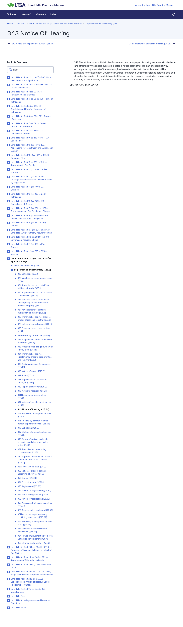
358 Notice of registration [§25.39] (34, 499)
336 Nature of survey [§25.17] (31, 371)
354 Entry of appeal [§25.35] (31, 482)
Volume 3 (41, 14)
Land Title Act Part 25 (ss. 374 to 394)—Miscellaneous (29, 590)
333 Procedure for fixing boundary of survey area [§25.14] (35, 348)
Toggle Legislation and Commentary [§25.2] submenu (12, 270)
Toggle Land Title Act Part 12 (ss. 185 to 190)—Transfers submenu (8, 169)
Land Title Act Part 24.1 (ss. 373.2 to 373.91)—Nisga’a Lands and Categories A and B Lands (32, 573)
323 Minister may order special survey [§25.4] (35, 279)
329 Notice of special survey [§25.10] (35, 324)
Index (53, 14)
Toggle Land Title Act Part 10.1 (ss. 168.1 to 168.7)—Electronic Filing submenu (8, 155)
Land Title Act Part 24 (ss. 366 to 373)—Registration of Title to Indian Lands (29, 558)
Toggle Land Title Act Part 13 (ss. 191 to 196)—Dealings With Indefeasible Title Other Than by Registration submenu (8, 177)
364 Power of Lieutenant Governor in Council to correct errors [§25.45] (35, 537)
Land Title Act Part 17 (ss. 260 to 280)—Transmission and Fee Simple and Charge (30, 209)
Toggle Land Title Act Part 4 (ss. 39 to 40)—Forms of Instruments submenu (8, 99)
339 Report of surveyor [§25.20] (33, 386)
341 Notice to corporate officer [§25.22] (32, 396)
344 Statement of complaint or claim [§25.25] (150, 43)
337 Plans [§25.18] (26, 375)
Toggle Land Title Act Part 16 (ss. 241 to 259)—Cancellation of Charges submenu (8, 201)
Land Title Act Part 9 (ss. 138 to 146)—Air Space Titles (30, 139)
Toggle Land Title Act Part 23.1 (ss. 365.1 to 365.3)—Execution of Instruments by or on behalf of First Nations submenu (8, 547)
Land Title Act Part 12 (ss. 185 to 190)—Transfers (29, 171)
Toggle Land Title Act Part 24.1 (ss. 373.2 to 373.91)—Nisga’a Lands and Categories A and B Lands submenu (8, 572)
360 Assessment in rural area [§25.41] (35, 510)
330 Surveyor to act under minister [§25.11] (34, 329)
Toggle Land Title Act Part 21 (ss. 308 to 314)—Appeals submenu (8, 244)
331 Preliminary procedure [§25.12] (34, 335)
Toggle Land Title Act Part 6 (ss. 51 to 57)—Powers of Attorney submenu (8, 116)
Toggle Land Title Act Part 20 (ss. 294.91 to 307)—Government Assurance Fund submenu (8, 237)
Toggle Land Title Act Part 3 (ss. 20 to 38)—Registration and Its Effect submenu (8, 92)
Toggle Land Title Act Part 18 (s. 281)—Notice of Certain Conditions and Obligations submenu (8, 215)
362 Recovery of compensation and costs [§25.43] (35, 523)
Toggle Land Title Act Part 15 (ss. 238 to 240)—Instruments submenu (8, 194)
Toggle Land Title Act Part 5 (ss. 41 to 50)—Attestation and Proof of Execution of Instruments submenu (8, 106)
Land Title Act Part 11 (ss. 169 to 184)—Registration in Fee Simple (29, 163)
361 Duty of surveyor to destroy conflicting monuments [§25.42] (32, 515)
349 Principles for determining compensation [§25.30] (32, 451)
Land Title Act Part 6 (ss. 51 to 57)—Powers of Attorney (31, 117)
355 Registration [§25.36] (29, 486)
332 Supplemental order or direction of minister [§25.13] (35, 341)
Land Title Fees (18, 596)
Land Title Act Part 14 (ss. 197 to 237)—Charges (29, 188)
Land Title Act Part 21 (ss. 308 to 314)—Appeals (29, 245)
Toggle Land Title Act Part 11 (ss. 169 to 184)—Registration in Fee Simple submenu (8, 162)
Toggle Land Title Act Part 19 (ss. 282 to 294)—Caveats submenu (8, 223)
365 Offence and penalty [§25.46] (34, 543)
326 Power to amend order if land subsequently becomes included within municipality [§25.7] (33, 302)
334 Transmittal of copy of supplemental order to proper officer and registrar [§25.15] (35, 357)
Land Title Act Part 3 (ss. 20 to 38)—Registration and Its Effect (28, 93)
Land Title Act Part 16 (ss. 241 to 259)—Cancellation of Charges (29, 202)
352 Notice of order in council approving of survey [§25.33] (32, 472)
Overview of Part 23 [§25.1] (27, 265)
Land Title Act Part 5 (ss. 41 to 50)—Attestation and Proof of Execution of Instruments (28, 109)
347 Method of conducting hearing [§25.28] (34, 433)
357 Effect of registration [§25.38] (33, 494)
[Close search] (172, 14)
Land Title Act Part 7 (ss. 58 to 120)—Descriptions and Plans (28, 125)
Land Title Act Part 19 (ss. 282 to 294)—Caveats (29, 224)
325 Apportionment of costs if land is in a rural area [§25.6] (35, 294)
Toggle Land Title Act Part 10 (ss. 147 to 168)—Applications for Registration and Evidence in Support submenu (8, 145)
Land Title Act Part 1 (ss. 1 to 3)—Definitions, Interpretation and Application (31, 79)
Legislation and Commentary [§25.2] (102, 23)
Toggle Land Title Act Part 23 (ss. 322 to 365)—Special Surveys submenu (8, 258)
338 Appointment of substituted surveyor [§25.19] (32, 381)
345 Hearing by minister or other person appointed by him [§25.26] (34, 422)
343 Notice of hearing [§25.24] (33, 409)
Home (10, 23)
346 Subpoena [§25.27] (29, 428)
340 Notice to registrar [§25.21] (32, 391)
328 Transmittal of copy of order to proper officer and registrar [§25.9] (34, 318)
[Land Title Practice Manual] (35, 5)
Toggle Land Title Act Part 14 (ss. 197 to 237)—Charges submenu (8, 187)
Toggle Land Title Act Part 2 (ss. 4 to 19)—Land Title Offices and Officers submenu (8, 85)
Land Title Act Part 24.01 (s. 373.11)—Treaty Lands (31, 566)
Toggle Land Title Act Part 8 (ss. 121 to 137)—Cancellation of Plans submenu (8, 131)
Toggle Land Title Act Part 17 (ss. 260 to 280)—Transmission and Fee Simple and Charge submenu (8, 208)
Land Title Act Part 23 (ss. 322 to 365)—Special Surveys (55, 23)
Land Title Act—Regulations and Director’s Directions (30, 601)
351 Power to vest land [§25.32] (32, 466)
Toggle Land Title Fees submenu (8, 596)
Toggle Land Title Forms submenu (8, 608)
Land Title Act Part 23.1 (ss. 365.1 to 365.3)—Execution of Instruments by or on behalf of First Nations (31, 550)
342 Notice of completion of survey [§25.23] (33, 43)
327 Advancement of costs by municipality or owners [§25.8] (32, 311)
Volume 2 (26, 14)
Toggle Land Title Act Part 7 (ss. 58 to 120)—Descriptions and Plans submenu (8, 123)
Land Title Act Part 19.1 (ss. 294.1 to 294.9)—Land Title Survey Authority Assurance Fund (31, 231)
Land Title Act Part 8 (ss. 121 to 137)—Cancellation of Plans (28, 132)
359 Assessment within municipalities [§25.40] (35, 504)
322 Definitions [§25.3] (28, 274)
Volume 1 (12, 14)
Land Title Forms (18, 607)
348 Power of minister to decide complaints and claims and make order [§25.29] (33, 442)
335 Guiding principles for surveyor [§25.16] (34, 365)
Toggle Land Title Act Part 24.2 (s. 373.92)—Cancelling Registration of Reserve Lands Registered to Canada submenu (8, 579)
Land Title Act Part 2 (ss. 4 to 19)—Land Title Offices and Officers (31, 86)
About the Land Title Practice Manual (154, 5)
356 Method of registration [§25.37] (34, 490)
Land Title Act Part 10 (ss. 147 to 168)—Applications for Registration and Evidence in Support (32, 148)
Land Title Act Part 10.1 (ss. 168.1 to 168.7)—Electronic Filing (31, 156)
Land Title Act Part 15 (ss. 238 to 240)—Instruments (29, 195)
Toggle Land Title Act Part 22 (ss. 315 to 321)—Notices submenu (8, 251)
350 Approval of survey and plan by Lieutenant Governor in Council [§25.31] (35, 459)
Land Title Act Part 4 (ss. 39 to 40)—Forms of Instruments (32, 100)
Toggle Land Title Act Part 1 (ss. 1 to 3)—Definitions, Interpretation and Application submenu (8, 77)
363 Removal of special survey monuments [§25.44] (32, 530)
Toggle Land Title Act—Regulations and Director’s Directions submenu (8, 600)
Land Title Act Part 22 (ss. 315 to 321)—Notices (29, 252)
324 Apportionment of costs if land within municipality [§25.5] (34, 286)
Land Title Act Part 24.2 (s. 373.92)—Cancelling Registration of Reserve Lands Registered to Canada (30, 582)
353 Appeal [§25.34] (27, 478)
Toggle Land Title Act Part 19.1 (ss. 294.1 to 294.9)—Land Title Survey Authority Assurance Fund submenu (8, 230)
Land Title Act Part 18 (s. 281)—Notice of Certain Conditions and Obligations (29, 217)
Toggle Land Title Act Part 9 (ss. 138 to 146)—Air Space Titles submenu (8, 138)
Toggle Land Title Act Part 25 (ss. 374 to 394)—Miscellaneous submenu (8, 589)
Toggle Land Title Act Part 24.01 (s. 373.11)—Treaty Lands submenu (8, 564)
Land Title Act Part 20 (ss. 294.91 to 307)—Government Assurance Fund (31, 238)
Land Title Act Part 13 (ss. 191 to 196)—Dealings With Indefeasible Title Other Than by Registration (31, 179)
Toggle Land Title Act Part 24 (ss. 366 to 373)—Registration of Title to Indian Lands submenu (8, 557)
